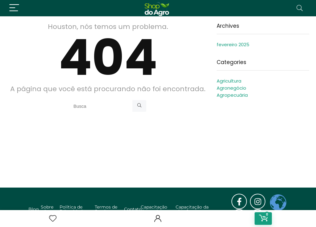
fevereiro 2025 (233, 44)
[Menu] (14, 8)
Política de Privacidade (72, 209)
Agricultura (229, 81)
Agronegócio (231, 88)
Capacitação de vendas (154, 209)
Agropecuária (232, 95)
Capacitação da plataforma (192, 209)
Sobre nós (47, 209)
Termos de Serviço (106, 209)
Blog (33, 209)
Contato (133, 209)
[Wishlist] (52, 218)
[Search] (299, 8)
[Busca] (139, 106)
